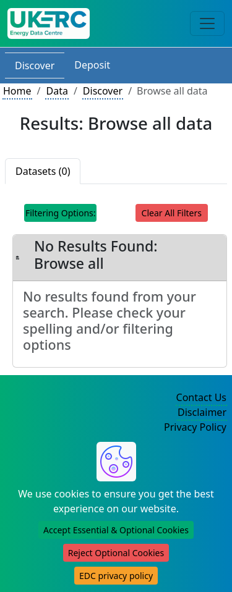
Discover (34, 65)
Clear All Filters (172, 213)
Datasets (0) (42, 171)
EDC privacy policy (116, 575)
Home (17, 91)
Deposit (92, 65)
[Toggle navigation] (207, 23)
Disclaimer (202, 412)
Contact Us (201, 397)
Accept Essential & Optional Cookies (116, 530)
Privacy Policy (195, 427)
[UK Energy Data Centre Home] (48, 23)
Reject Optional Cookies (116, 553)
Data (56, 91)
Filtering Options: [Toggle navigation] (60, 213)
